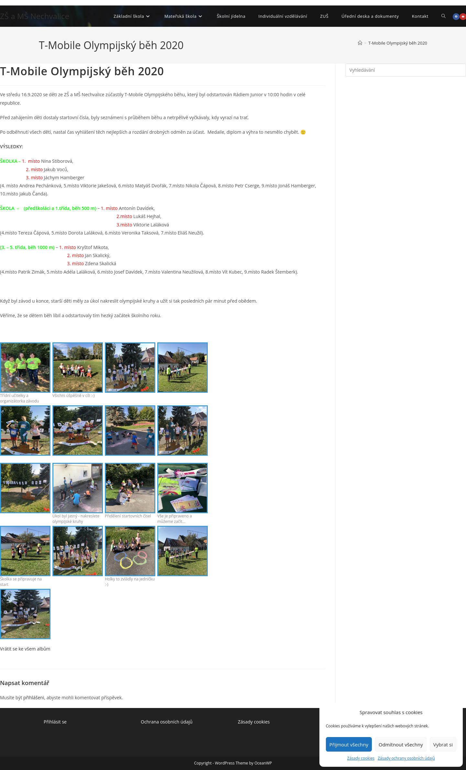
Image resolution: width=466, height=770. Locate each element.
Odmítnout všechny (401, 744)
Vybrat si (443, 744)
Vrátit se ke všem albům (25, 649)
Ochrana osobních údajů (167, 722)
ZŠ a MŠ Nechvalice (34, 16)
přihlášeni (33, 697)
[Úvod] (360, 43)
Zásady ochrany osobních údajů (406, 758)
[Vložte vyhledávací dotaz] (405, 70)
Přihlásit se (55, 722)
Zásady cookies (360, 758)
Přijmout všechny (348, 744)
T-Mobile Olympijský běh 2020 (397, 43)
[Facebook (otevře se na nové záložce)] (456, 16)
